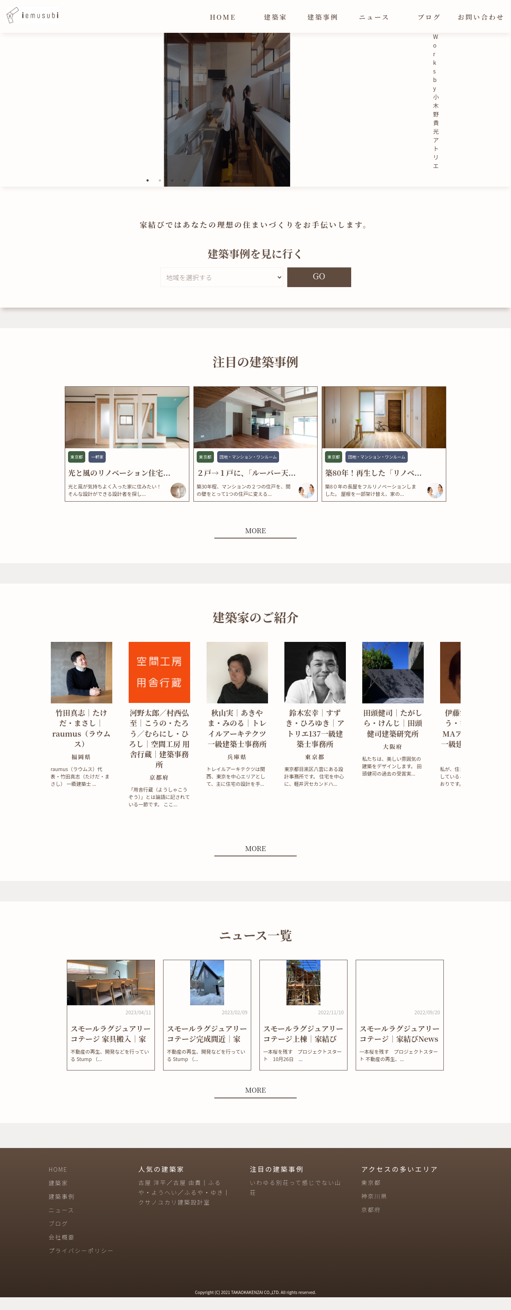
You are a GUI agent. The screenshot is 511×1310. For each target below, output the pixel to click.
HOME (223, 17)
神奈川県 (374, 1209)
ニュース (374, 17)
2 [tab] (160, 193)
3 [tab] (172, 193)
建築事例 (322, 17)
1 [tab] (147, 193)
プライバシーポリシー (81, 1263)
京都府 (371, 1223)
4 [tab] (184, 193)
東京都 (371, 1195)
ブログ (429, 17)
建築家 (275, 17)
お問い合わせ (481, 17)
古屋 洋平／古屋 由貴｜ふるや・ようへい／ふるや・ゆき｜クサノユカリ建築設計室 (184, 1205)
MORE (255, 543)
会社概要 (62, 1250)
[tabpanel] (166, 116)
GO (319, 288)
